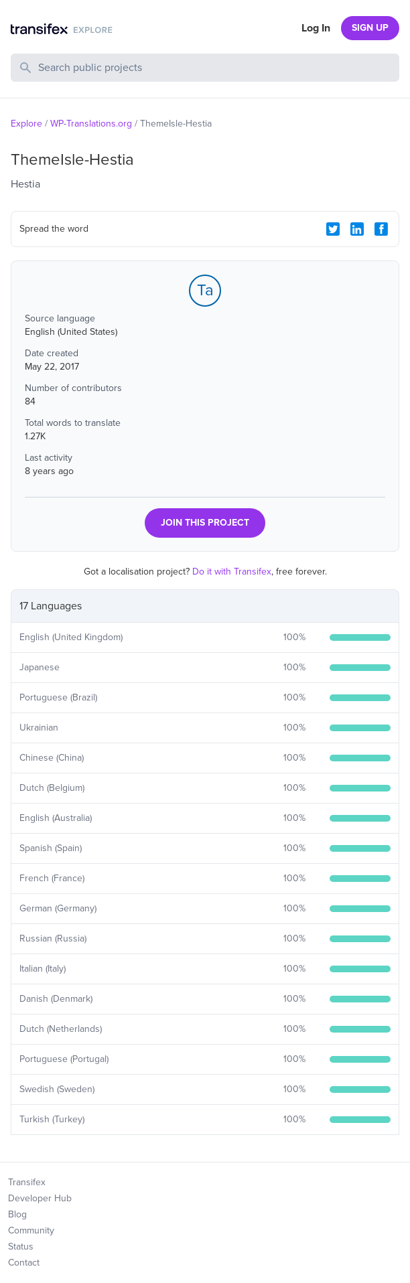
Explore (26, 123)
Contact (24, 1262)
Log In (315, 28)
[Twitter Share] (333, 229)
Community (31, 1230)
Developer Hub (40, 1198)
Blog (17, 1214)
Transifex (27, 1182)
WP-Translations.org (91, 123)
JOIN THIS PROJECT (205, 522)
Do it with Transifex (231, 571)
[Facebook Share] (381, 229)
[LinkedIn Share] (357, 229)
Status (20, 1246)
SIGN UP (370, 27)
